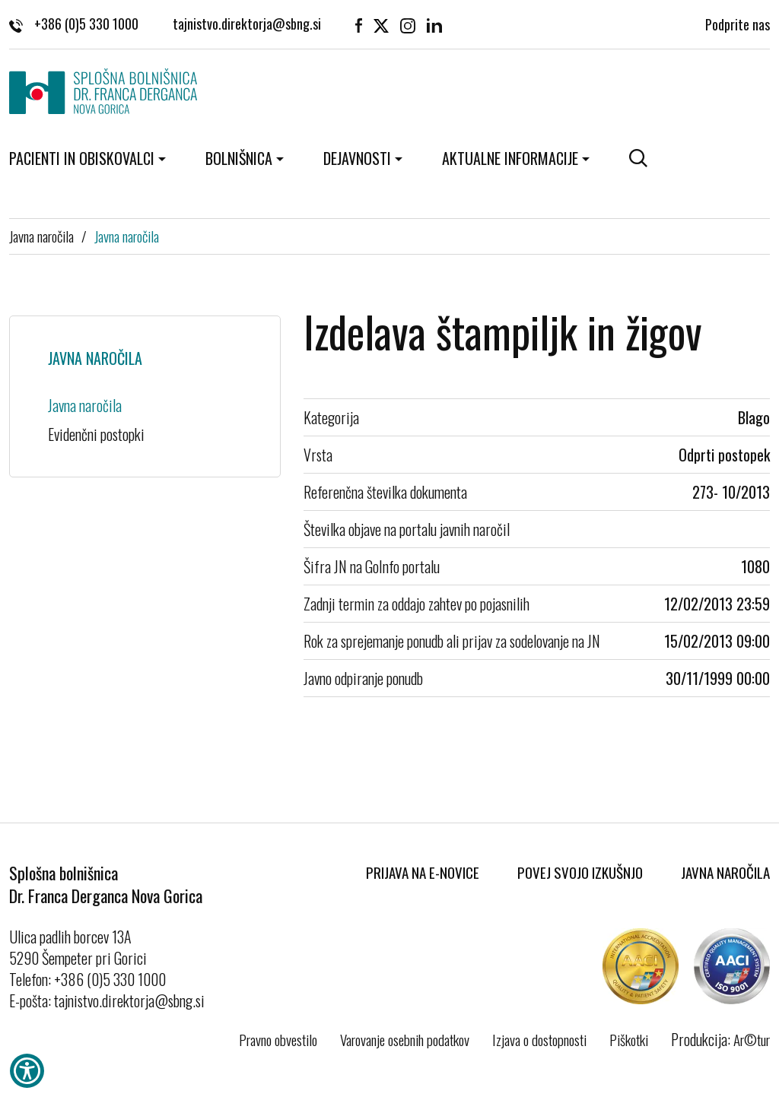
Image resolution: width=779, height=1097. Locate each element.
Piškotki (628, 1039)
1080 (755, 566)
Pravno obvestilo (278, 1039)
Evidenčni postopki (96, 434)
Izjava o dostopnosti (539, 1039)
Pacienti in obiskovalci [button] (81, 158)
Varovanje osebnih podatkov (404, 1039)
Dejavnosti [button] (357, 158)
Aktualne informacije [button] (510, 158)
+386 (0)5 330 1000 (73, 23)
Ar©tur (751, 1039)
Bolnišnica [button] (238, 158)
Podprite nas (737, 22)
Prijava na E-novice (422, 872)
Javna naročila (41, 235)
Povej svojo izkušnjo (580, 872)
